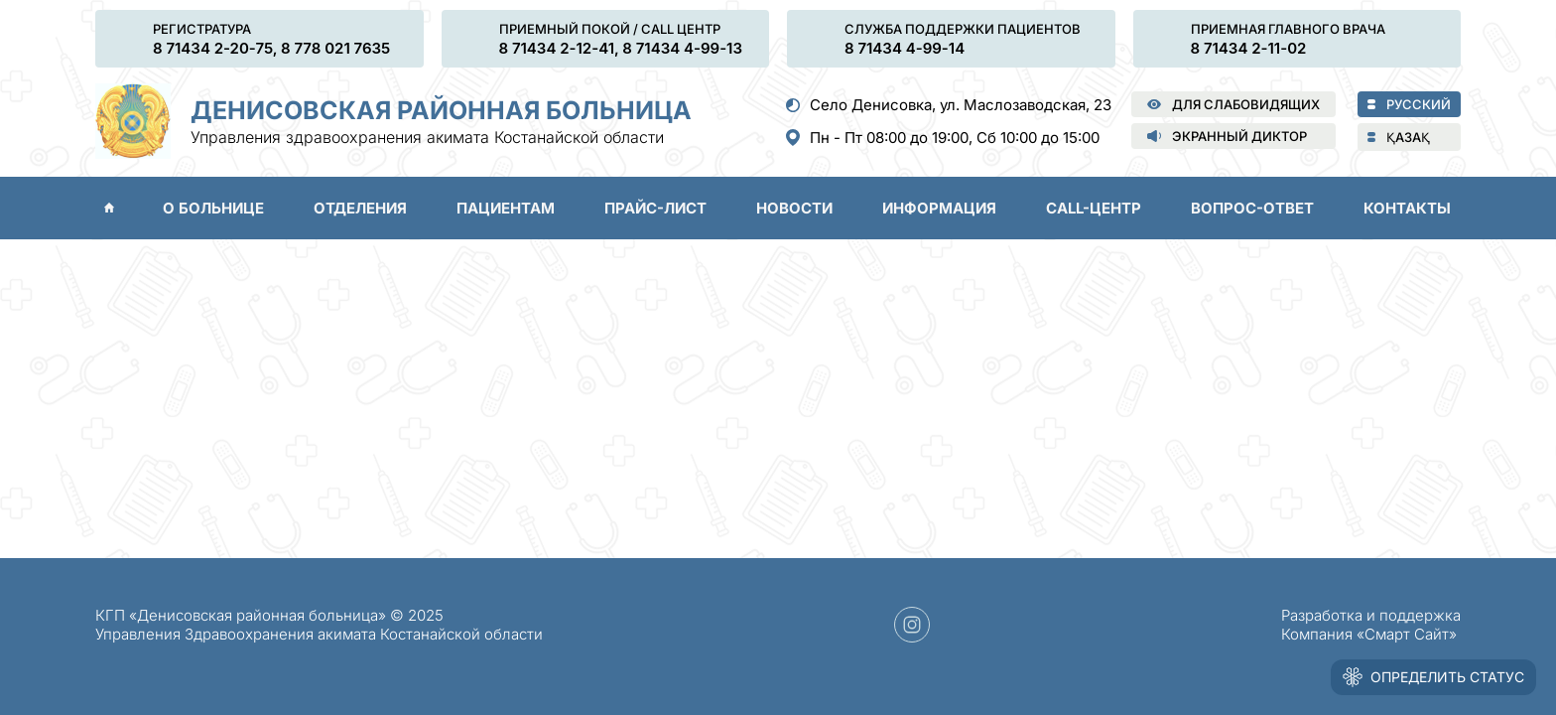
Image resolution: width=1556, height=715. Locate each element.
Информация (939, 208)
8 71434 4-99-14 (904, 48)
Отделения (360, 208)
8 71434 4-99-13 (682, 48)
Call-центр (1093, 208)
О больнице (213, 208)
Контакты (1407, 208)
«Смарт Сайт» (1407, 634)
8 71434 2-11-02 (1249, 48)
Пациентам (505, 208)
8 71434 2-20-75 (213, 48)
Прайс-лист (655, 208)
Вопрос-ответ (1252, 208)
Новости (794, 208)
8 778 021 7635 (335, 48)
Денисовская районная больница (441, 110)
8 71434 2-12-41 (557, 48)
